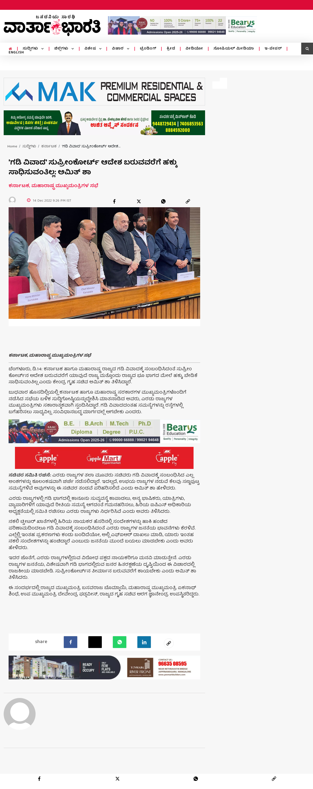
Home (12, 147)
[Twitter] (95, 642)
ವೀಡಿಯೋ (194, 49)
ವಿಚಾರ (118, 49)
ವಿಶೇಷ (90, 49)
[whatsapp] (163, 201)
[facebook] (114, 201)
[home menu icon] (10, 49)
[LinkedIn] (144, 642)
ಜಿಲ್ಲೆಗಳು (62, 49)
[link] (188, 201)
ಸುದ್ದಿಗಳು (31, 49)
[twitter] (139, 201)
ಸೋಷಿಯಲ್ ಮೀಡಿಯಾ (233, 49)
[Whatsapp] (120, 642)
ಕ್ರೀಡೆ (171, 49)
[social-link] (169, 643)
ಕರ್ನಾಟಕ (49, 147)
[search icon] (307, 48)
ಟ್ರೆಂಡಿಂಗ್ (148, 49)
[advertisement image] (182, 25)
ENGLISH (16, 53)
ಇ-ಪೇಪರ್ (273, 49)
